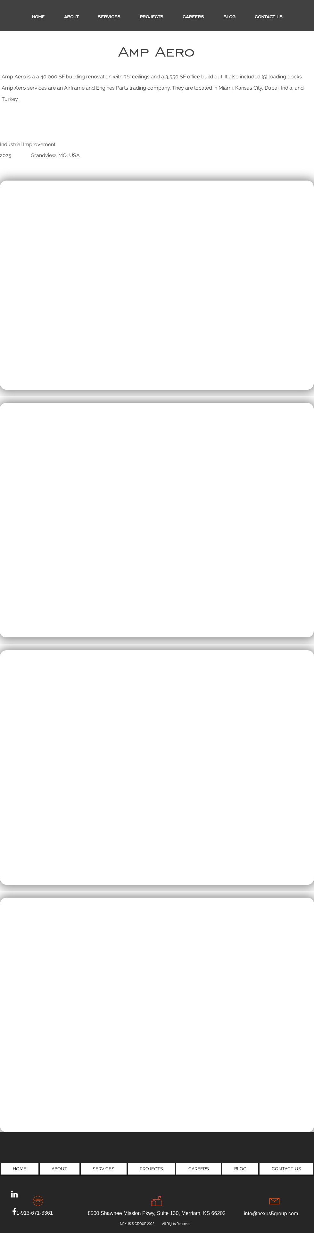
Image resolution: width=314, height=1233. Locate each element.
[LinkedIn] (14, 1194)
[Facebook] (14, 1211)
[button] (151, 17)
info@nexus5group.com (271, 1213)
